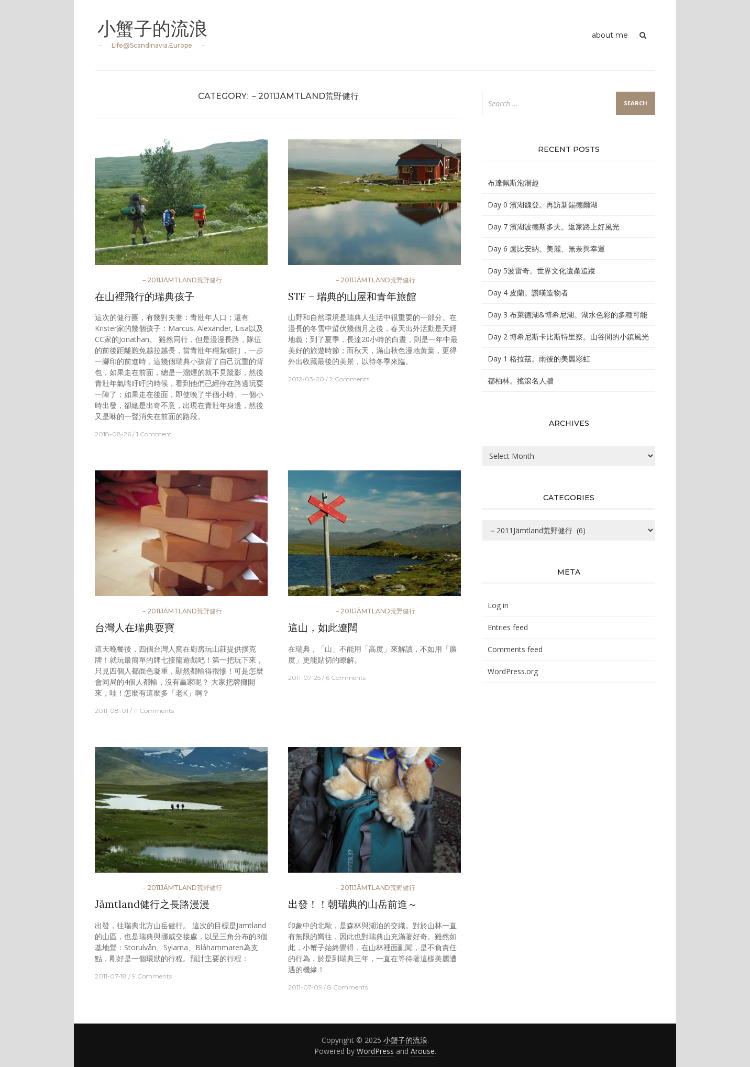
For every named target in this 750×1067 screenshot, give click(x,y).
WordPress (375, 1051)
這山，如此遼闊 (323, 627)
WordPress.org (513, 671)
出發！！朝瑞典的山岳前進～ (352, 904)
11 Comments (154, 710)
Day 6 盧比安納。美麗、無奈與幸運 (546, 249)
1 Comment (154, 434)
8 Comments (347, 987)
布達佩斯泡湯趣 (513, 183)
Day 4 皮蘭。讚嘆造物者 (528, 293)
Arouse (423, 1051)
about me (610, 35)
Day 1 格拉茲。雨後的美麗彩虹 (539, 359)
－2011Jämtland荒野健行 (181, 280)
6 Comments (346, 677)
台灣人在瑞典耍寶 (134, 627)
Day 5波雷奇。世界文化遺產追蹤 (541, 271)
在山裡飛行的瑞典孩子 (144, 296)
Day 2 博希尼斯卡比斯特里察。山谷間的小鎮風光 (568, 337)
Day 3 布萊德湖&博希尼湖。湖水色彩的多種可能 (567, 315)
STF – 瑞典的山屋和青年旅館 (352, 296)
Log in (498, 605)
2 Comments (349, 379)
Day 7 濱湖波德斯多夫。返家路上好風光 (554, 227)
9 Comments (152, 976)
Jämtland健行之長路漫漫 (152, 904)
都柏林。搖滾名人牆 (521, 381)
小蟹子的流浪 (154, 28)
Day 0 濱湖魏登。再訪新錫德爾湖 (543, 205)
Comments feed (515, 649)
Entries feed (508, 627)
